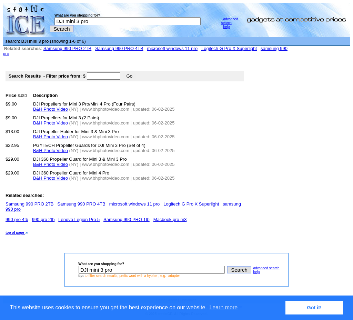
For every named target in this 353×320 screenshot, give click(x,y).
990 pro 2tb (43, 219)
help (226, 27)
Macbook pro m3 (170, 219)
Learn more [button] (223, 307)
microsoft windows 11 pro (172, 48)
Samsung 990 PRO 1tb (126, 219)
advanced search (229, 21)
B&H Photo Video (50, 109)
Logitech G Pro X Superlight (229, 48)
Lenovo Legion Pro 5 (79, 219)
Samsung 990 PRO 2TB (67, 48)
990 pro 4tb (17, 219)
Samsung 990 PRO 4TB (119, 48)
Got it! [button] (314, 307)
